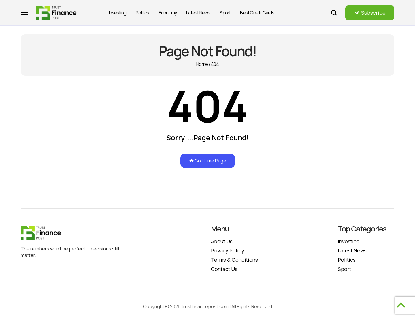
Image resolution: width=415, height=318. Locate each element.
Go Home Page (207, 161)
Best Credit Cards (257, 13)
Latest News (198, 13)
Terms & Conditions (235, 259)
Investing (117, 13)
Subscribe (373, 12)
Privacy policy (228, 250)
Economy (168, 13)
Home (202, 64)
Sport (225, 13)
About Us (222, 241)
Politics (142, 13)
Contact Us (225, 268)
